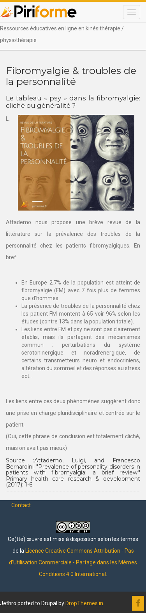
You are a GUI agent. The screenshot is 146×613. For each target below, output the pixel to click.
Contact (21, 505)
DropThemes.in (84, 603)
